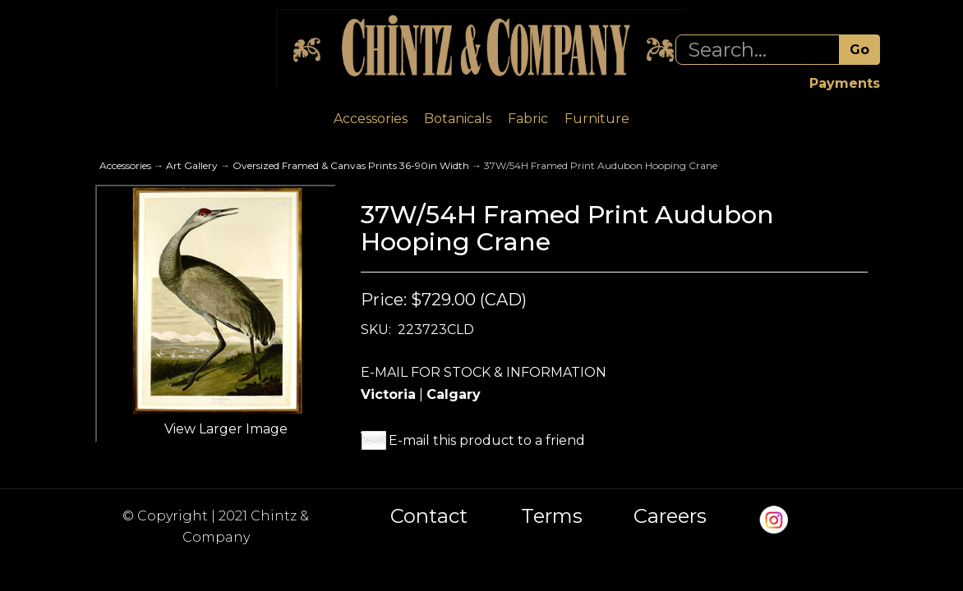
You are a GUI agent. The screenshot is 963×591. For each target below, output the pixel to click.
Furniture (596, 118)
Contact (429, 516)
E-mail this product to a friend (487, 440)
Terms (552, 516)
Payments (844, 83)
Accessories (371, 118)
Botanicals (457, 118)
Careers (670, 516)
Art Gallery (192, 165)
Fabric (528, 118)
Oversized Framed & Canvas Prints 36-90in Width (351, 165)
